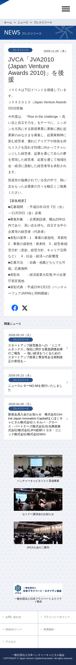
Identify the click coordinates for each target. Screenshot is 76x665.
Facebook (15, 308)
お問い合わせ (13, 617)
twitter (25, 308)
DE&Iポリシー (13, 629)
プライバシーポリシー (57, 617)
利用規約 (49, 629)
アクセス (10, 641)
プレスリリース (20, 50)
